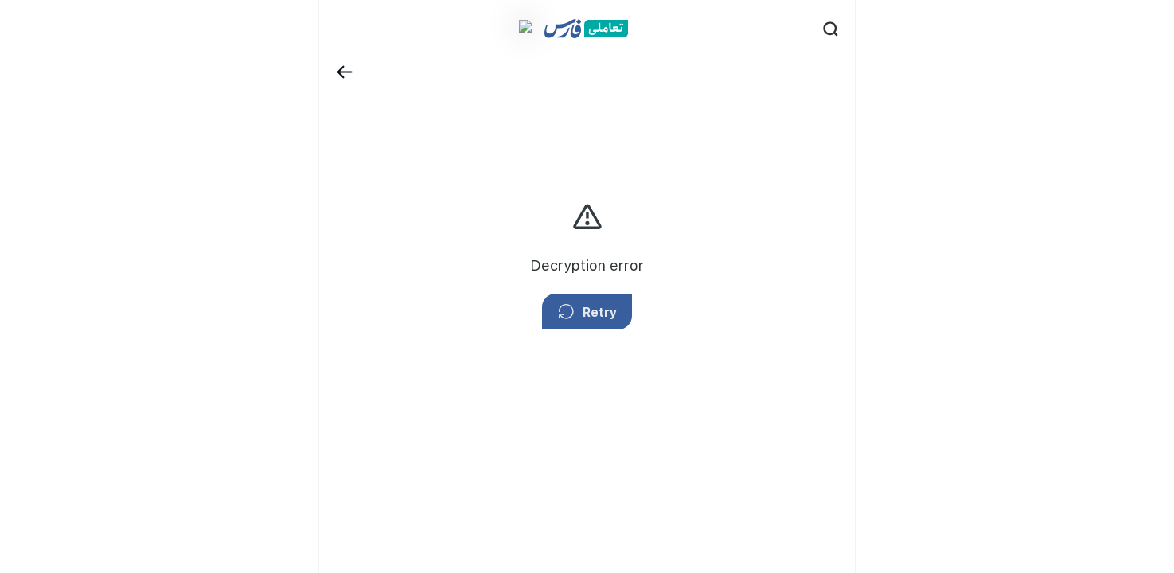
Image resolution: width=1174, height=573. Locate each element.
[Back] (298, 25)
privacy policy (880, 187)
